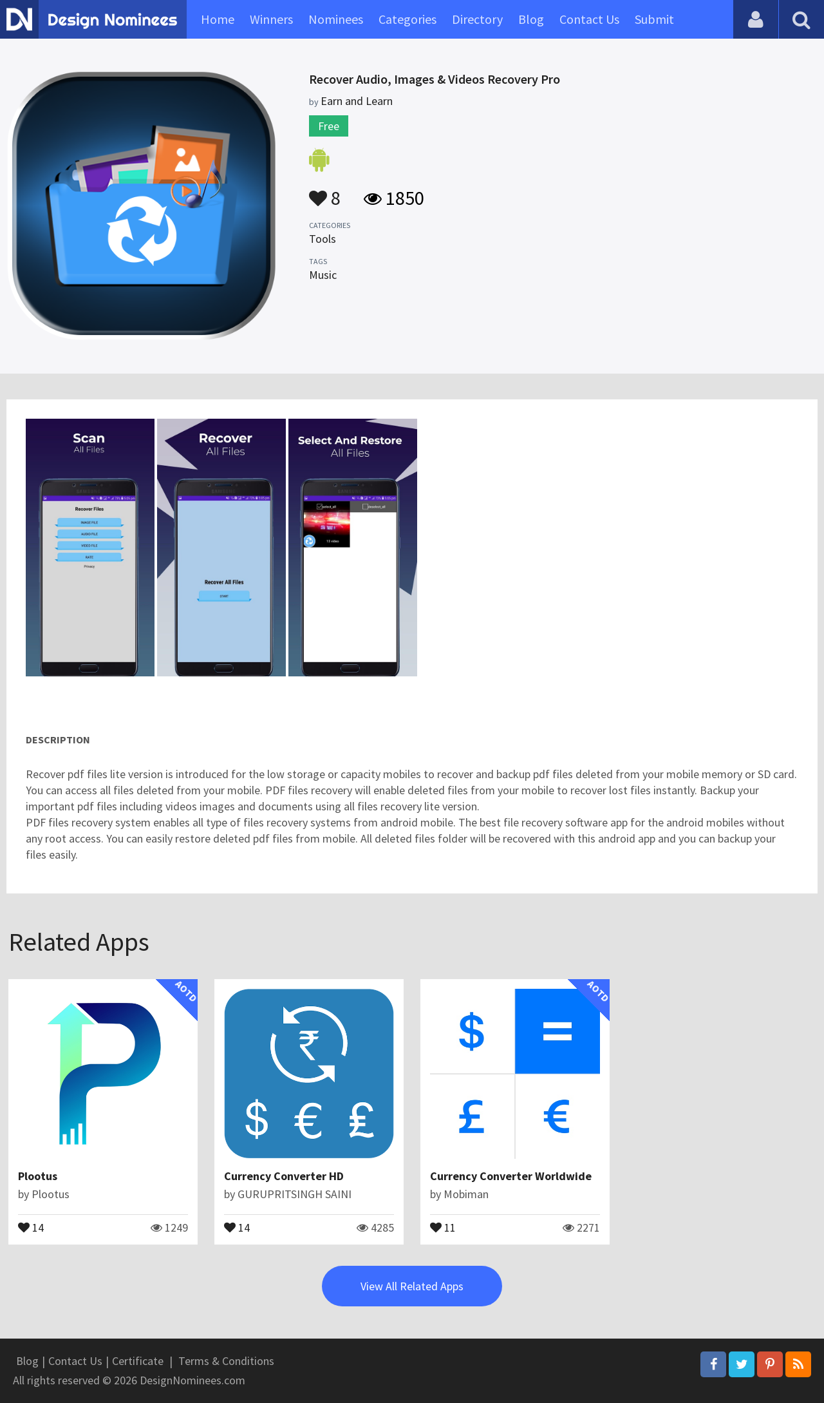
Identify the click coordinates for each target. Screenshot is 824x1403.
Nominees (335, 19)
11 (443, 1226)
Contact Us (589, 19)
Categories (407, 19)
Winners (271, 19)
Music (323, 274)
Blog (531, 19)
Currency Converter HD (284, 1176)
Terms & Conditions (226, 1360)
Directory (477, 19)
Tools (322, 238)
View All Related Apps (412, 1286)
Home (217, 19)
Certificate (138, 1360)
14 (31, 1226)
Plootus (37, 1176)
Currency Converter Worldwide (511, 1176)
